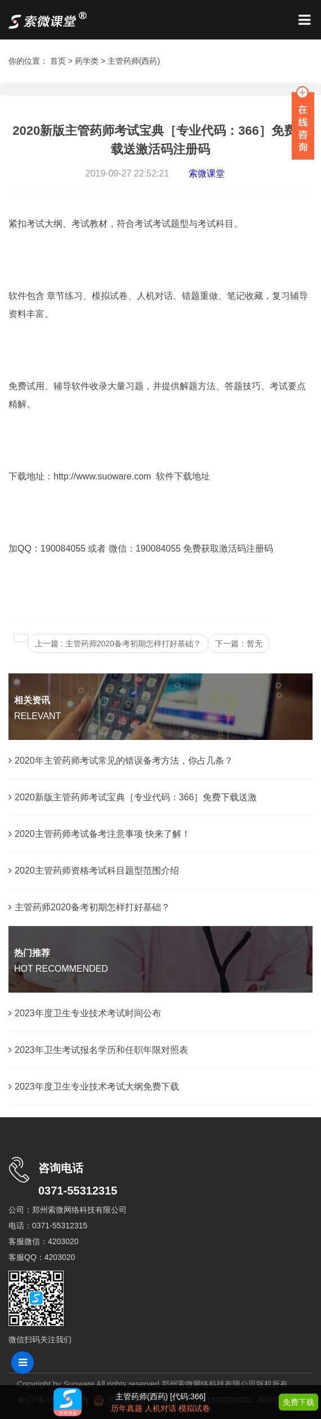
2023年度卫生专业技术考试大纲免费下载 (93, 1086)
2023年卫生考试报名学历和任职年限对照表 (98, 1050)
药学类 (87, 60)
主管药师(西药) (134, 60)
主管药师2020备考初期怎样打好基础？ (89, 907)
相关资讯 (32, 700)
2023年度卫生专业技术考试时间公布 (84, 1013)
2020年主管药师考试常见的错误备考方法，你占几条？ (120, 760)
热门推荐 (32, 953)
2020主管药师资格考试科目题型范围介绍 (93, 870)
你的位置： (29, 60)
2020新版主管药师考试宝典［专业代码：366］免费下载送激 (132, 797)
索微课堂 (207, 173)
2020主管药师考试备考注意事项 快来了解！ (99, 834)
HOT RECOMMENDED (61, 968)
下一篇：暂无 (238, 643)
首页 (58, 60)
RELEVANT (37, 716)
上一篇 (118, 643)
